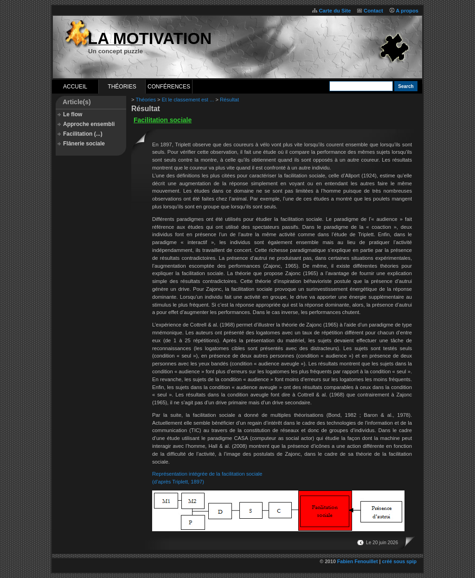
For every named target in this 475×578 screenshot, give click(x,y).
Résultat (229, 99)
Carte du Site (335, 10)
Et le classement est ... (188, 99)
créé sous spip (399, 561)
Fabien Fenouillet (357, 561)
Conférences (169, 86)
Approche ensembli (89, 124)
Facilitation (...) (83, 134)
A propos (407, 10)
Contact (373, 10)
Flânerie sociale (84, 143)
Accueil (75, 86)
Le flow (72, 114)
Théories (122, 86)
